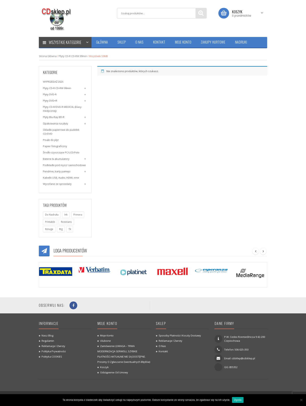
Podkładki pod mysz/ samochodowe (64, 165)
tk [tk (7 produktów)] (69, 229)
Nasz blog (47, 335)
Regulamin (48, 341)
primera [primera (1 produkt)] (77, 214)
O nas (162, 346)
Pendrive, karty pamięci (56, 171)
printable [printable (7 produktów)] (50, 222)
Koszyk (104, 367)
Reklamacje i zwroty (53, 346)
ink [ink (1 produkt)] (66, 214)
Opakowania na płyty (55, 123)
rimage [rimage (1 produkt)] (49, 229)
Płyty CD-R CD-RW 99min (73, 56)
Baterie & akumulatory (56, 159)
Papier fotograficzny (55, 146)
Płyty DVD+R (50, 100)
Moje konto (107, 335)
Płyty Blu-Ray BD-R (53, 117)
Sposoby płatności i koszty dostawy (180, 335)
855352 (233, 367)
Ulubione (105, 341)
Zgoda (237, 399)
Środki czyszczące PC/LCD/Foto (61, 152)
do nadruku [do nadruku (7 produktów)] (52, 214)
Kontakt (163, 351)
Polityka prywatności (54, 351)
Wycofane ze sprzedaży (57, 184)
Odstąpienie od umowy (114, 372)
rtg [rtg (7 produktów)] (61, 229)
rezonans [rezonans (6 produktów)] (66, 222)
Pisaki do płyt (51, 140)
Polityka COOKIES (52, 356)
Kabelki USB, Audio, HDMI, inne (61, 177)
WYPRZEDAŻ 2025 (53, 81)
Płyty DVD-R (50, 94)
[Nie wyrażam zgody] (301, 400)
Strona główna (48, 56)
